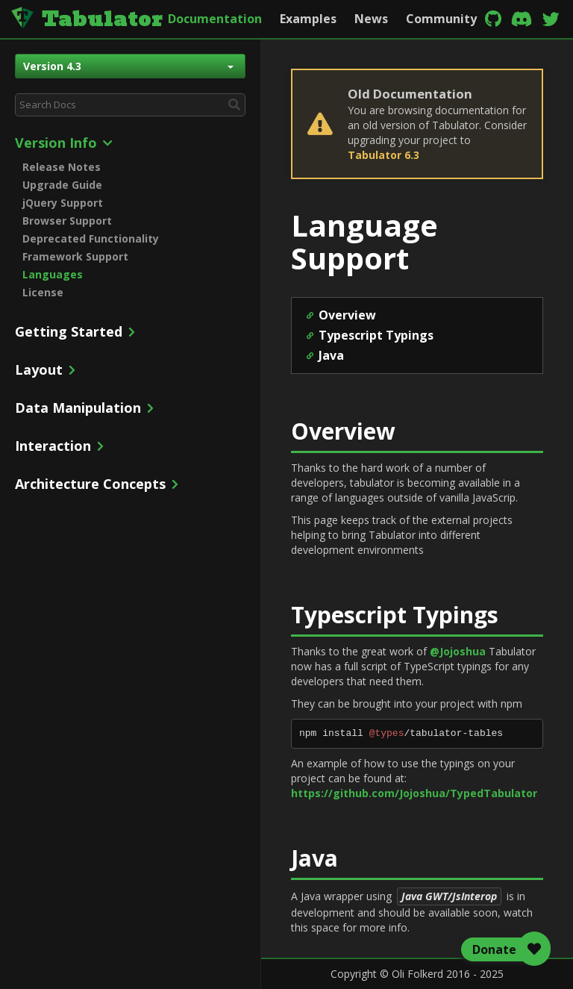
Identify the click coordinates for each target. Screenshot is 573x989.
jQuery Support (62, 203)
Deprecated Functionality (90, 238)
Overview (347, 315)
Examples (308, 18)
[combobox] (130, 104)
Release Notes (61, 167)
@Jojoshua (458, 651)
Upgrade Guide (62, 185)
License (42, 292)
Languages (52, 274)
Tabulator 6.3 (383, 155)
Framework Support (75, 256)
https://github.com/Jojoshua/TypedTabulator (414, 793)
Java (331, 355)
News (371, 18)
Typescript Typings (376, 335)
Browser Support (67, 220)
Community (441, 18)
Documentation (215, 18)
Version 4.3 (128, 66)
